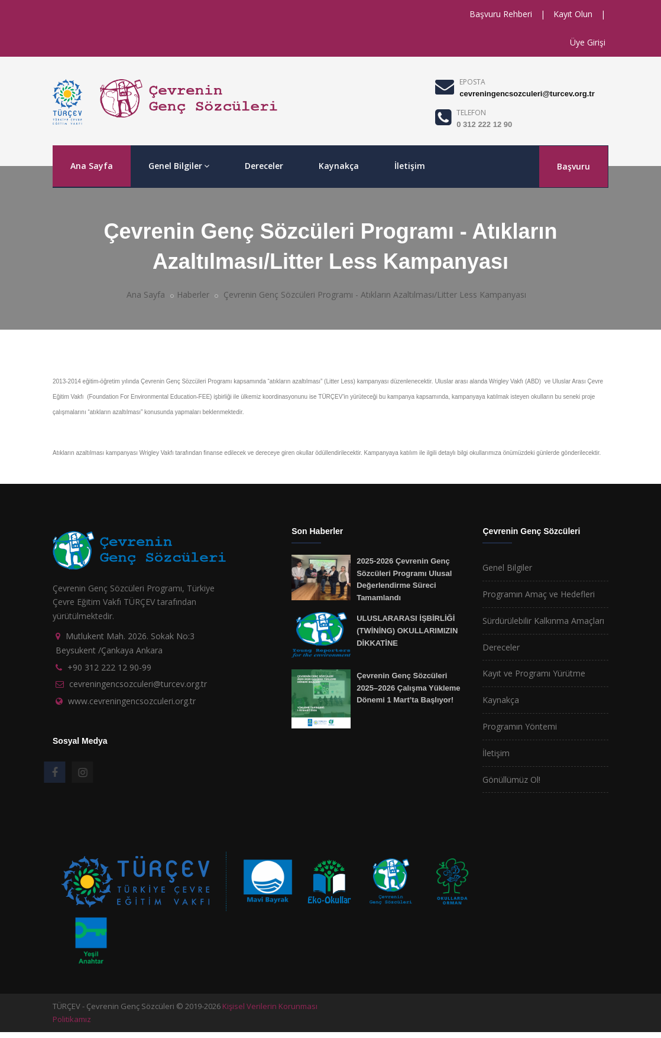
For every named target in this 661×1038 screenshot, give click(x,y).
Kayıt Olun (572, 13)
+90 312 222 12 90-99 (109, 667)
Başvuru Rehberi (500, 13)
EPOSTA (472, 82)
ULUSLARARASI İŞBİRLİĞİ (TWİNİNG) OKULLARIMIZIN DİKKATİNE (407, 630)
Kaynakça (339, 165)
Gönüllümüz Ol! (511, 779)
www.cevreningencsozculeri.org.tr (132, 701)
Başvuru (573, 166)
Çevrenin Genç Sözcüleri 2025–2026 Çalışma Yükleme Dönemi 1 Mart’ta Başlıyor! (408, 687)
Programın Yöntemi (519, 726)
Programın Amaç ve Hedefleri (538, 594)
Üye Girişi (587, 42)
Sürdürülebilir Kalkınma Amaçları (543, 620)
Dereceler (264, 165)
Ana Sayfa (91, 165)
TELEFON (471, 113)
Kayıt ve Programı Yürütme (533, 673)
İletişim (409, 165)
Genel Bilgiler (178, 165)
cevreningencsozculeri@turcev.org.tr (526, 93)
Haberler (193, 294)
